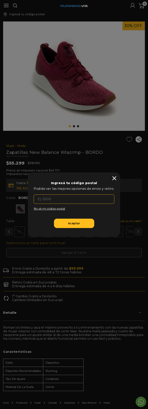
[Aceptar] (74, 223)
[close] (114, 178)
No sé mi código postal (49, 208)
